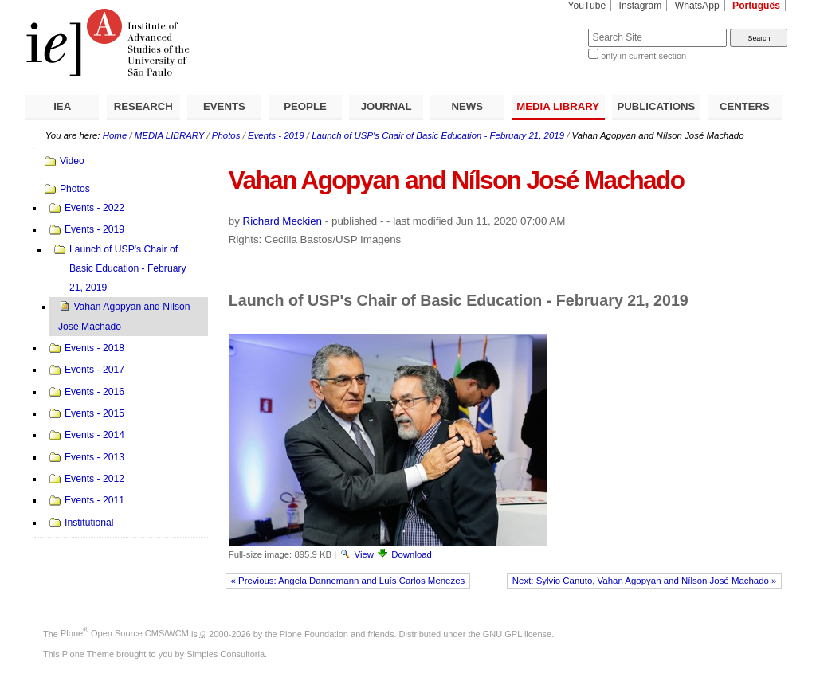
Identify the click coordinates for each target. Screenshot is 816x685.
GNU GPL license (517, 633)
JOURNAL (386, 106)
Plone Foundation (314, 633)
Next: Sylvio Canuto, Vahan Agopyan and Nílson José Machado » (644, 580)
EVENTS (224, 106)
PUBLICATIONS (656, 106)
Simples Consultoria (225, 654)
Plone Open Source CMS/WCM (125, 633)
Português (756, 5)
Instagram (640, 5)
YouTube (587, 5)
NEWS (467, 106)
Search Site (549, 28)
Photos (226, 135)
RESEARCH (143, 106)
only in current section (643, 56)
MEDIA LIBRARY (557, 106)
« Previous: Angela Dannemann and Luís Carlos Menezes (348, 580)
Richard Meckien (283, 221)
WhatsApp (697, 5)
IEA (62, 106)
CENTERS (745, 106)
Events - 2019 (276, 135)
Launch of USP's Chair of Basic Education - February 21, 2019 (438, 135)
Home (115, 135)
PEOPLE (305, 106)
